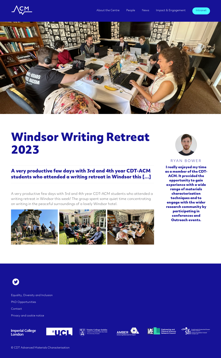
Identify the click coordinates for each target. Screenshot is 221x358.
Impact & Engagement (171, 10)
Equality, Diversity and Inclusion (32, 295)
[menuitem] (107, 11)
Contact (16, 309)
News (145, 10)
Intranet (201, 10)
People (130, 10)
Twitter (16, 282)
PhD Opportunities (23, 302)
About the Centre (107, 10)
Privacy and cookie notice (27, 315)
